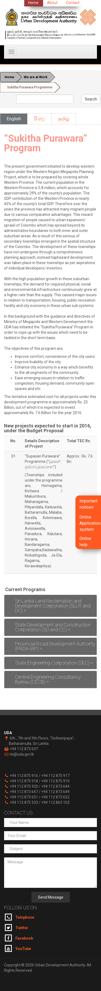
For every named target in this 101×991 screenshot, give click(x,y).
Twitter (16, 927)
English (14, 118)
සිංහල (39, 118)
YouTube (18, 948)
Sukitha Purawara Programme (30, 87)
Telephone (19, 917)
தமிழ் (63, 118)
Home (9, 77)
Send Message (50, 897)
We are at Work (35, 77)
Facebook (19, 937)
